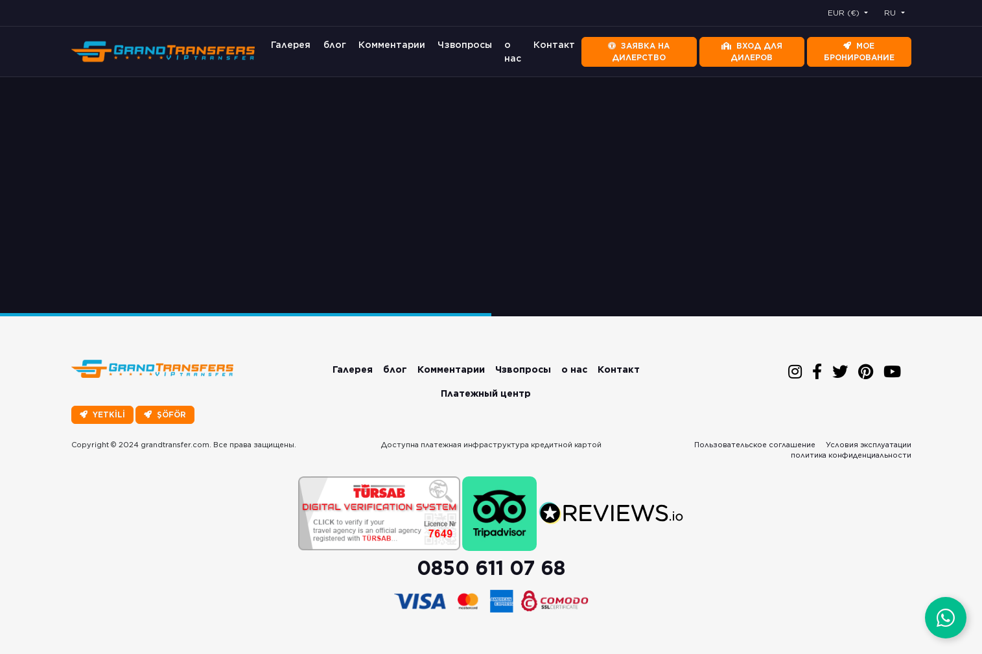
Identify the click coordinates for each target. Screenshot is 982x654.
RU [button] (891, 13)
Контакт (554, 45)
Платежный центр (486, 393)
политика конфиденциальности (851, 455)
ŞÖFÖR (165, 414)
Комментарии (391, 45)
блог (334, 45)
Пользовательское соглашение (754, 444)
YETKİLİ (102, 414)
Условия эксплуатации (868, 444)
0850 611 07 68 (491, 567)
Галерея (290, 45)
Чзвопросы (465, 45)
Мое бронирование (859, 51)
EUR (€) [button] (845, 13)
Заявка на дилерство (639, 51)
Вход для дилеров (751, 51)
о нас (512, 52)
